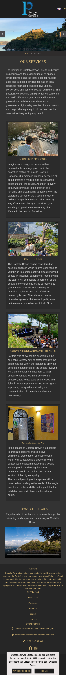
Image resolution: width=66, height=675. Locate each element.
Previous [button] (2, 34)
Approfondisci (22, 671)
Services (33, 608)
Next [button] (63, 34)
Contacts (33, 619)
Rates (33, 614)
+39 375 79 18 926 (34, 641)
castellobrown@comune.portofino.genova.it (34, 635)
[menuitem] (60, 8)
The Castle (33, 597)
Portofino (33, 603)
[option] (33, 34)
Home (27, 53)
